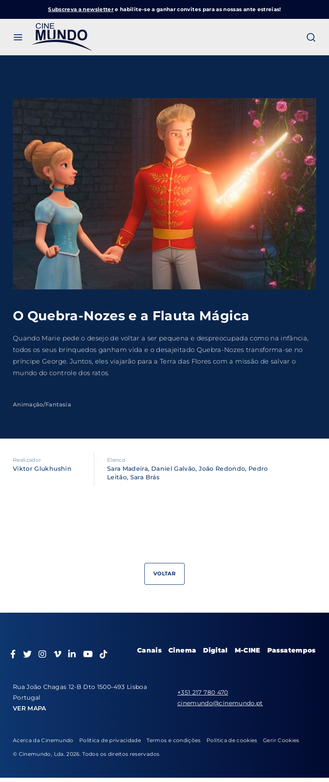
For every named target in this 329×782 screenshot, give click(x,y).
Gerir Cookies (281, 740)
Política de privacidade (110, 740)
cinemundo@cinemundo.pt (220, 703)
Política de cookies (231, 740)
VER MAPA (29, 708)
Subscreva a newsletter (81, 9)
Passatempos (291, 650)
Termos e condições (173, 740)
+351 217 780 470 (202, 692)
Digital (215, 650)
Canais (149, 650)
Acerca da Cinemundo (43, 740)
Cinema (182, 650)
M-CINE (247, 650)
